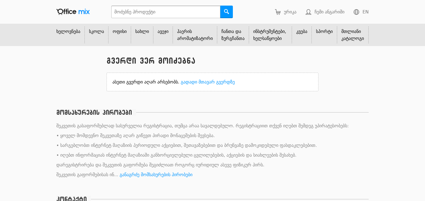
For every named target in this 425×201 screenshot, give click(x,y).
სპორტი (324, 31)
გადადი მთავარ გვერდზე (208, 82)
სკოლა (96, 31)
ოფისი (120, 31)
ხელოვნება (68, 31)
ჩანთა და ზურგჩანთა (233, 35)
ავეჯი (163, 31)
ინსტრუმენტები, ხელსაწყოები (269, 35)
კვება (301, 31)
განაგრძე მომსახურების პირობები (156, 174)
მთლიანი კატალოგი (352, 35)
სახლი (142, 31)
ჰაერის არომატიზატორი (195, 35)
